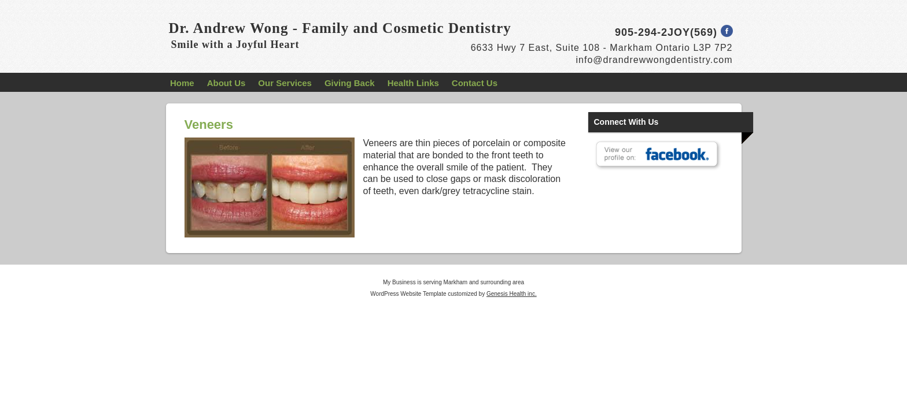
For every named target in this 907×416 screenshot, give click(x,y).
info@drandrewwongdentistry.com (654, 60)
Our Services (285, 83)
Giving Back (350, 83)
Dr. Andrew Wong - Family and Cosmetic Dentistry (340, 28)
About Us (226, 83)
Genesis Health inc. (511, 294)
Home (182, 83)
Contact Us (474, 83)
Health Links (413, 83)
